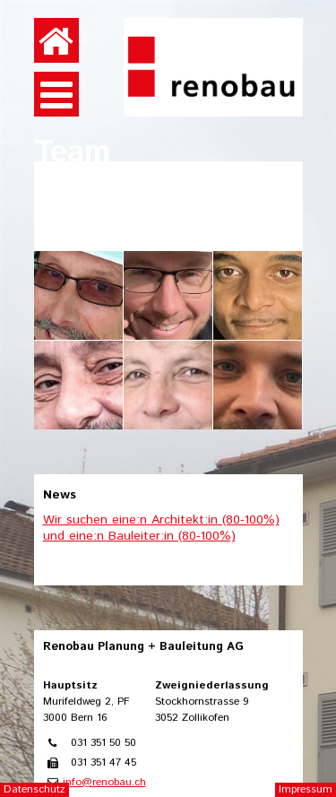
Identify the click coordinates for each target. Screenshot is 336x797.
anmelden (307, 17)
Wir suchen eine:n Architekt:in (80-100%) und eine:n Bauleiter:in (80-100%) (161, 528)
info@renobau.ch (104, 782)
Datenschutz (34, 789)
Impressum (305, 789)
